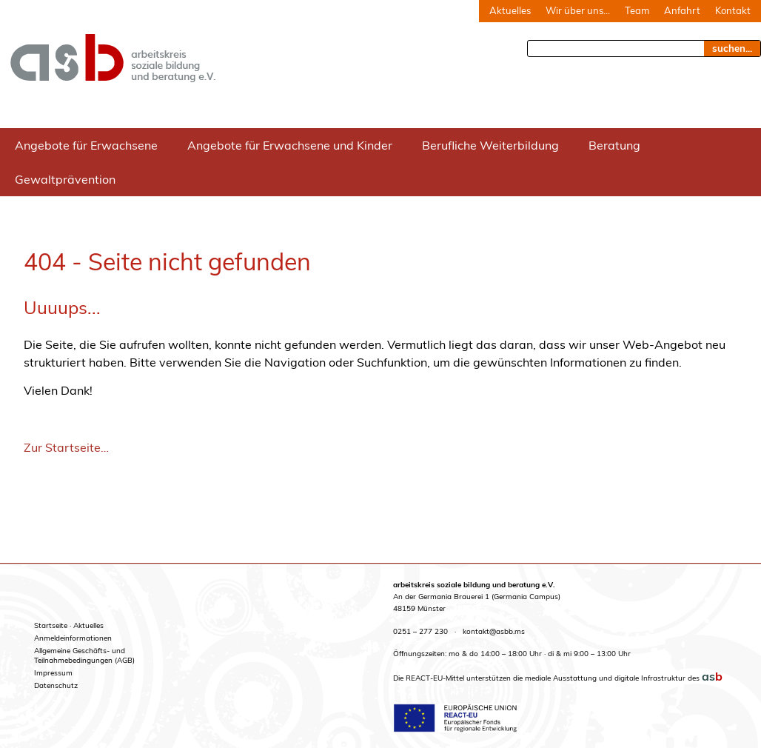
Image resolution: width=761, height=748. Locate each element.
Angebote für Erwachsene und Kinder (289, 145)
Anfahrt (682, 10)
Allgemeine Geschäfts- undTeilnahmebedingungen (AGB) (84, 655)
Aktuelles (510, 10)
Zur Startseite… (66, 447)
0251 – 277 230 (420, 631)
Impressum (53, 673)
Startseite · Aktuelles (69, 625)
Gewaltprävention (65, 179)
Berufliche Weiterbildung (490, 145)
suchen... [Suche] (732, 48)
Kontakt (733, 10)
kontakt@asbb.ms (494, 631)
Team (637, 10)
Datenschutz (56, 685)
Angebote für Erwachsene (86, 145)
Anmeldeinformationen (73, 638)
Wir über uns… (578, 10)
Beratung (614, 145)
